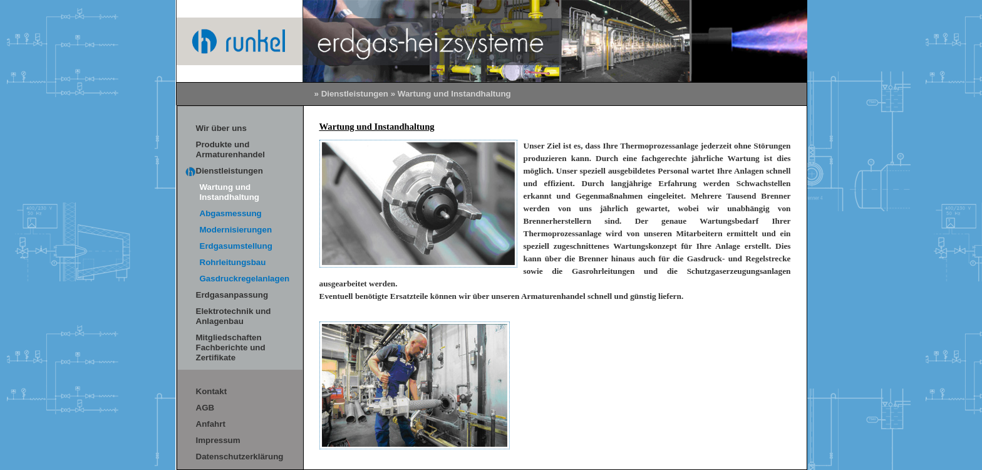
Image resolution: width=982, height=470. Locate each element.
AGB (205, 407)
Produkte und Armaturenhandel (230, 149)
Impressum (218, 440)
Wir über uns (221, 128)
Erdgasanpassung (232, 295)
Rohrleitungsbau (233, 262)
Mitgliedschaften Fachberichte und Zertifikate (231, 347)
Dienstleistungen (354, 93)
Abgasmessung (231, 213)
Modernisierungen (236, 229)
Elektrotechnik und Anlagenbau (233, 316)
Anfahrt (210, 424)
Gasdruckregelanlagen (245, 278)
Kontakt (211, 391)
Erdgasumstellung (236, 246)
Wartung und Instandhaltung (230, 192)
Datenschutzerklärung (240, 456)
